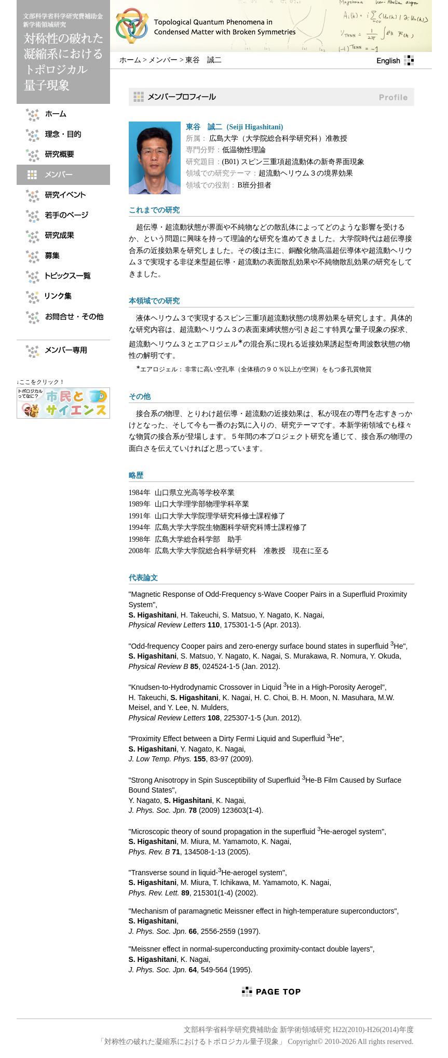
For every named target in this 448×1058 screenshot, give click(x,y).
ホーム (130, 60)
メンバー (163, 60)
